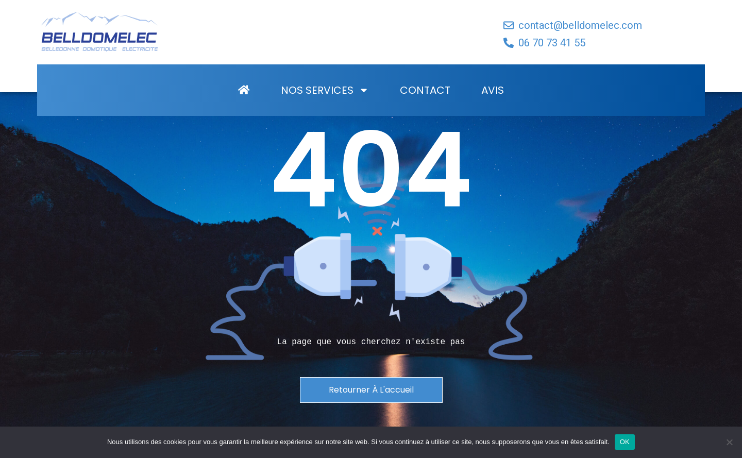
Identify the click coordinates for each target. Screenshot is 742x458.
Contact (425, 110)
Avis (492, 110)
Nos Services (325, 109)
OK (625, 442)
